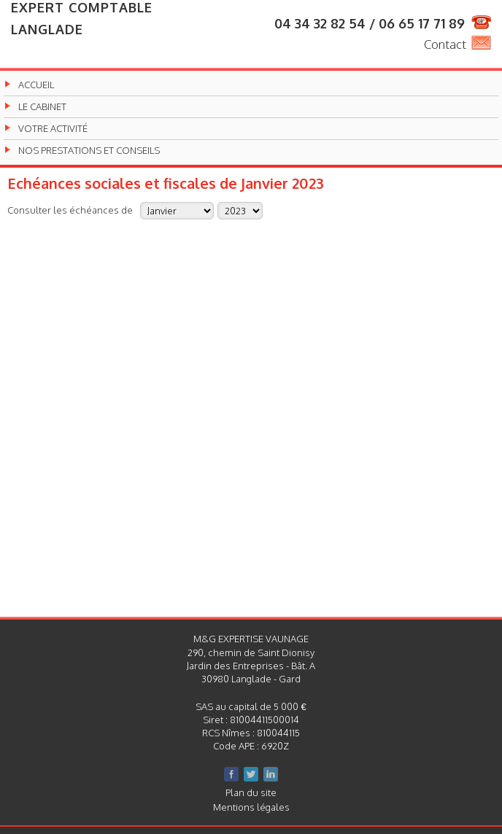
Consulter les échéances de (70, 209)
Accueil (36, 85)
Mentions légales (251, 807)
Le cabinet (42, 107)
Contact (445, 44)
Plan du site (251, 792)
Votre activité (53, 128)
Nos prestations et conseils (89, 150)
